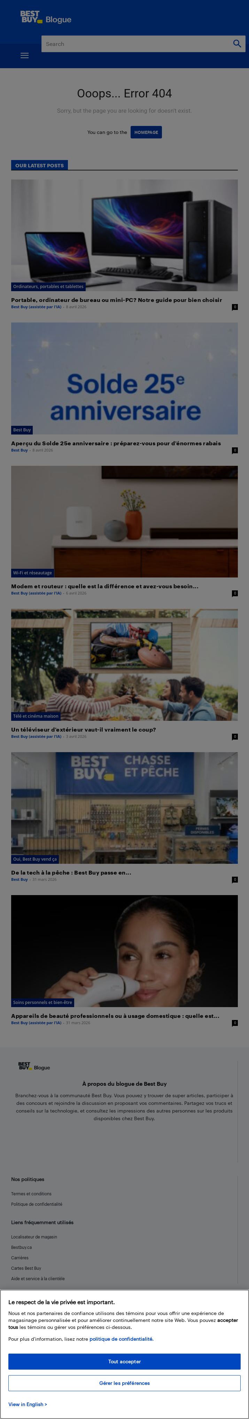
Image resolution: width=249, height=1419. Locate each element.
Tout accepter (124, 1361)
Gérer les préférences (124, 1383)
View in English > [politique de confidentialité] (27, 1404)
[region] (124, 1354)
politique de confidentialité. (122, 1339)
